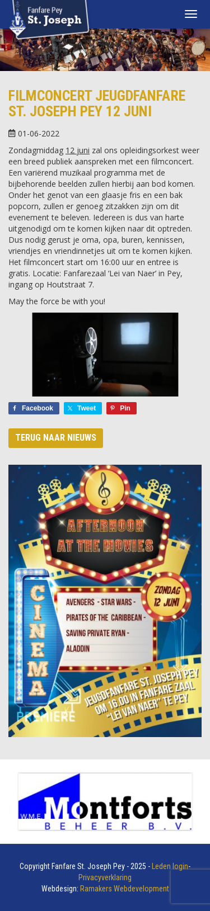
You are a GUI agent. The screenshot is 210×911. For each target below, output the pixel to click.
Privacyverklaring (105, 877)
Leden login (170, 866)
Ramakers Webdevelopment (124, 888)
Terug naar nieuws (55, 437)
